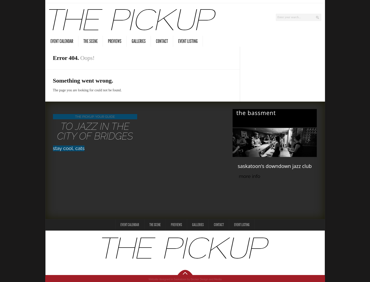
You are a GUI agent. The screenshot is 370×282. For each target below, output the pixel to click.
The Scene (90, 41)
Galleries (139, 41)
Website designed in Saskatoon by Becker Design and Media (185, 279)
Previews (114, 41)
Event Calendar (61, 41)
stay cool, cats (69, 148)
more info (249, 176)
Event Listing (188, 41)
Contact (162, 41)
